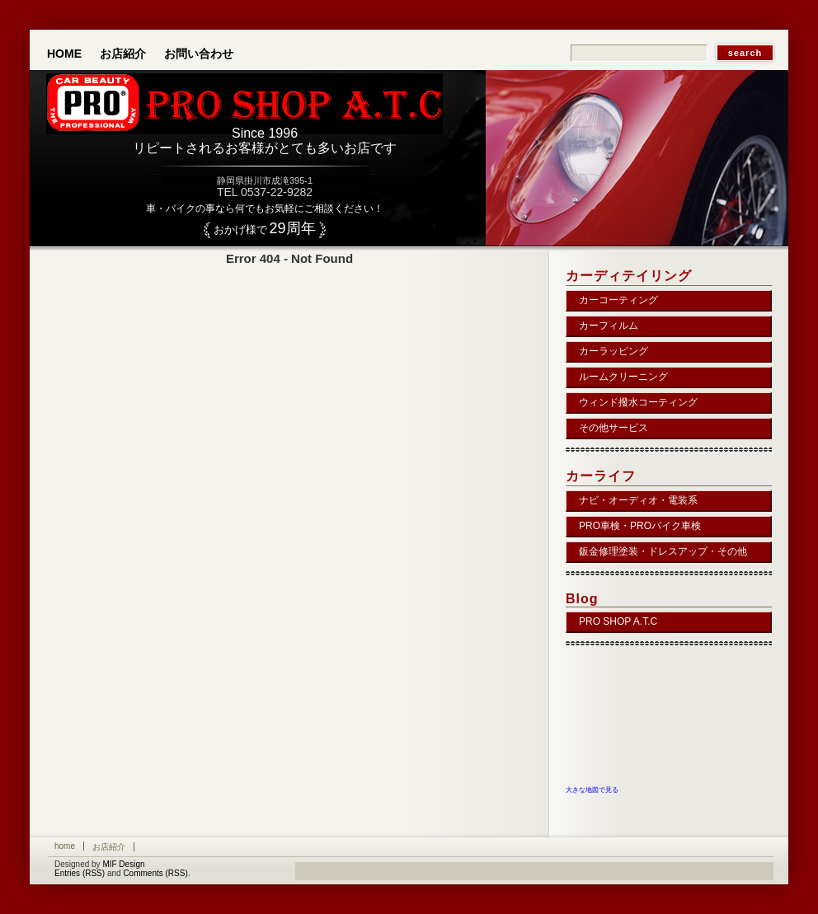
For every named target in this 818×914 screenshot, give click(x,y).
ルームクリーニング (623, 376)
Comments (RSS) (155, 873)
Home (64, 53)
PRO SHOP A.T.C (618, 621)
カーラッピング (613, 351)
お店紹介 (123, 53)
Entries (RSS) (79, 873)
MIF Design (123, 864)
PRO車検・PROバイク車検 (640, 526)
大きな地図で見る (592, 789)
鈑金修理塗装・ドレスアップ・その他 (663, 551)
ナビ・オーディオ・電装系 (638, 500)
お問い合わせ (198, 53)
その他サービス (613, 428)
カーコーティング (618, 300)
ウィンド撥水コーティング (638, 402)
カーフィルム (608, 325)
